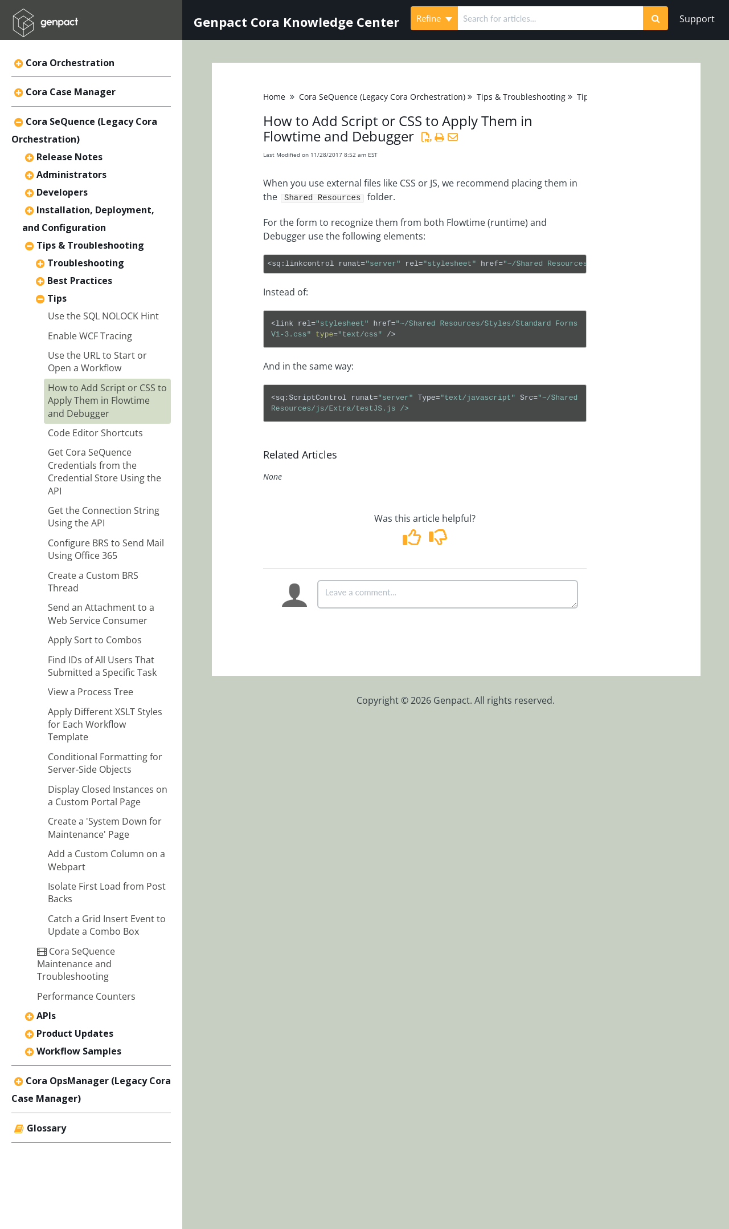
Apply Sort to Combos (95, 640)
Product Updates (74, 1033)
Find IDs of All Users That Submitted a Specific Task (102, 666)
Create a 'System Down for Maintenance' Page (105, 827)
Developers (62, 192)
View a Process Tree (90, 692)
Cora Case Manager (71, 92)
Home (274, 96)
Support (697, 19)
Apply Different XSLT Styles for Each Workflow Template (105, 724)
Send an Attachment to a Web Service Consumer (101, 613)
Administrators (71, 174)
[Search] (655, 18)
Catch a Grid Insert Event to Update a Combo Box (107, 925)
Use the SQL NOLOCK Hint (103, 316)
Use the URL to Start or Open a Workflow (97, 361)
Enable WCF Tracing (90, 336)
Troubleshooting (85, 263)
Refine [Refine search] (434, 18)
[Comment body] (447, 594)
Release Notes (69, 157)
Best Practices (79, 280)
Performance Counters (86, 996)
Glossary (46, 1128)
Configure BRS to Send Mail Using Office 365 (106, 549)
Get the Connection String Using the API (103, 516)
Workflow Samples (78, 1051)
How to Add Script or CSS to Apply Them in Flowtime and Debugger (107, 401)
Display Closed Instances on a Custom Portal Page (107, 795)
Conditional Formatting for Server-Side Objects (105, 763)
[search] (550, 18)
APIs (46, 1015)
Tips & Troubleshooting (90, 245)
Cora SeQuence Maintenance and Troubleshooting (76, 964)
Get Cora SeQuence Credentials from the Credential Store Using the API (104, 471)
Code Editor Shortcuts (95, 433)
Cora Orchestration (70, 62)
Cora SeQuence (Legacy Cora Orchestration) (382, 96)
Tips (57, 298)
